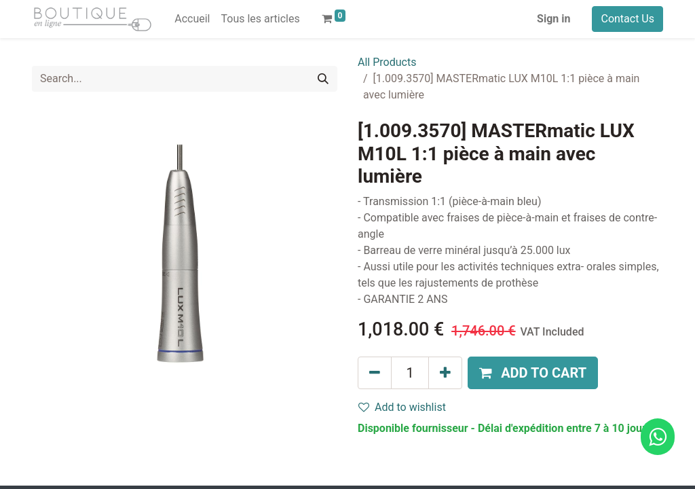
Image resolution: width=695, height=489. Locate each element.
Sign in (553, 18)
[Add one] (445, 373)
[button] (533, 373)
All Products (387, 62)
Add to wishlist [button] (402, 407)
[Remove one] (375, 373)
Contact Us (627, 18)
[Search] (323, 79)
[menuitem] (192, 19)
